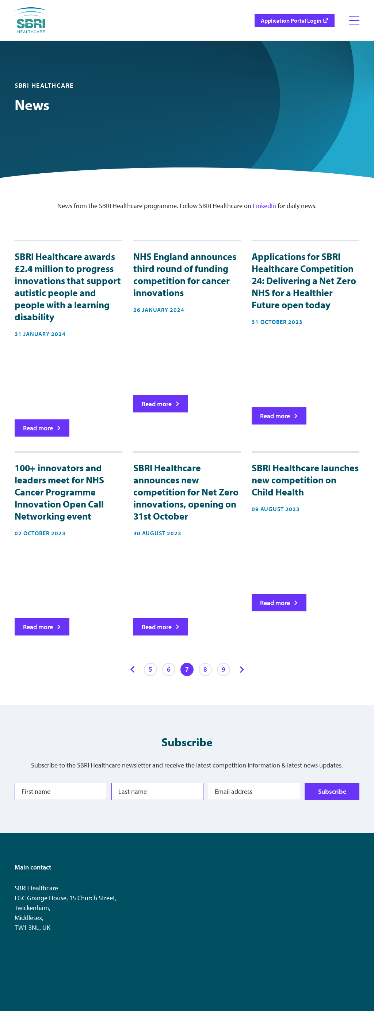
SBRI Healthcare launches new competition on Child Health (305, 480)
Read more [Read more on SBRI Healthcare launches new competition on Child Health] (275, 603)
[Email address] (254, 791)
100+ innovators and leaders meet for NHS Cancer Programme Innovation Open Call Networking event (59, 492)
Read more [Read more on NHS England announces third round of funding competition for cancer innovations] (156, 403)
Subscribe (332, 791)
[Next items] (241, 669)
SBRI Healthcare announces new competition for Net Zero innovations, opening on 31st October (185, 492)
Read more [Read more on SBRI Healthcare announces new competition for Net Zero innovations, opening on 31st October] (156, 627)
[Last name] (157, 791)
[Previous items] (132, 669)
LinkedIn (264, 205)
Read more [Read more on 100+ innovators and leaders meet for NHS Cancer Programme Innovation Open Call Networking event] (38, 627)
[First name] (61, 791)
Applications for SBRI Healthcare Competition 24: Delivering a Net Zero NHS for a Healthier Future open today (304, 280)
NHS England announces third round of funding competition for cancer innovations (184, 274)
